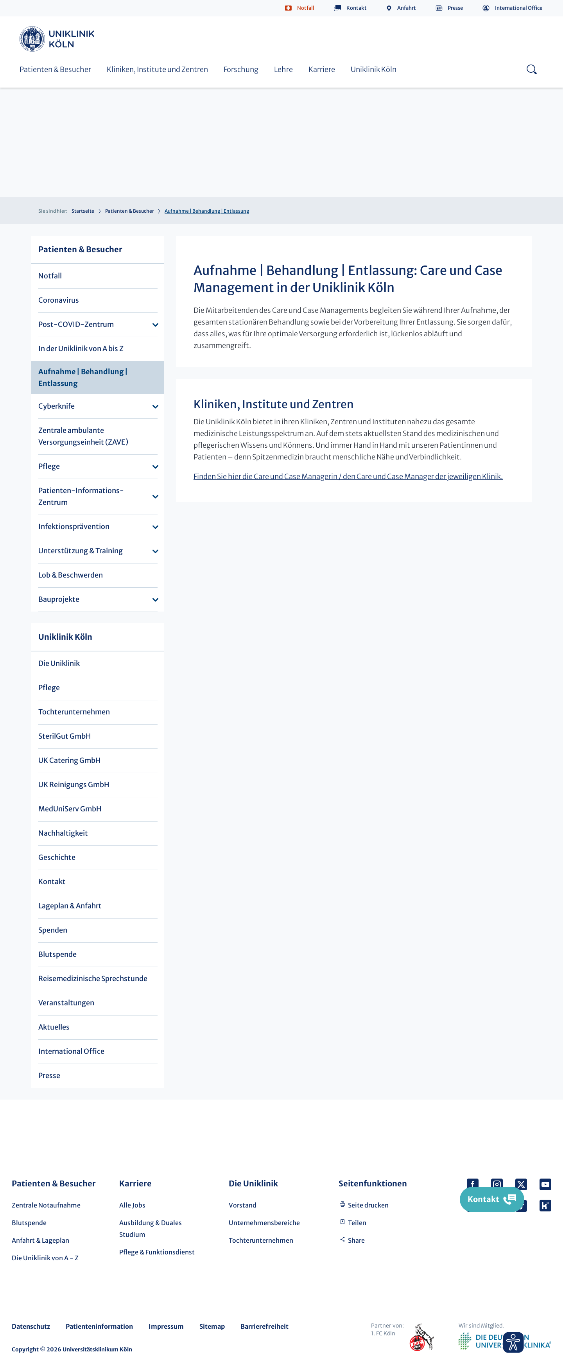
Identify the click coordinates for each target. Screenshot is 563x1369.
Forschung (241, 69)
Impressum (166, 1326)
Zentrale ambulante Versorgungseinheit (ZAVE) (83, 436)
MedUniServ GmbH (70, 808)
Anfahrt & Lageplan (40, 1240)
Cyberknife (56, 406)
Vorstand (242, 1205)
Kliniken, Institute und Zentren (157, 69)
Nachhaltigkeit (63, 833)
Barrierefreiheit (264, 1326)
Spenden (52, 930)
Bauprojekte (58, 599)
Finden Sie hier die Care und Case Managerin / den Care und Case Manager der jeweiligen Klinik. (348, 476)
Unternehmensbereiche (264, 1223)
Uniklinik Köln (58, 39)
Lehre (283, 69)
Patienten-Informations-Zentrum (81, 496)
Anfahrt (406, 8)
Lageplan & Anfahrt (70, 905)
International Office (518, 8)
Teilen (357, 1223)
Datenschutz (31, 1326)
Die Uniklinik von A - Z (45, 1258)
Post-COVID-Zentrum (76, 324)
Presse (455, 8)
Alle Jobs (132, 1205)
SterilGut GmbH (64, 736)
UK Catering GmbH (69, 760)
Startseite (83, 211)
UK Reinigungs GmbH (73, 784)
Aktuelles (54, 1027)
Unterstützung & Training (80, 550)
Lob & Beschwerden (70, 575)
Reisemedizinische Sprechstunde (92, 978)
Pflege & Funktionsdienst (157, 1252)
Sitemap (212, 1326)
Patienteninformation (99, 1326)
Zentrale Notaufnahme (46, 1205)
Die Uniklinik (59, 663)
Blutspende (57, 954)
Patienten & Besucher (55, 69)
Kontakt (356, 8)
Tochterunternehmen (74, 711)
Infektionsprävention (73, 526)
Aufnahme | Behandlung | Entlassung (83, 377)
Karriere (321, 69)
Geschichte (56, 857)
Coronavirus (58, 300)
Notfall (305, 8)
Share (356, 1240)
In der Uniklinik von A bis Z (81, 348)
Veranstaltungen (66, 1002)
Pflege (49, 466)
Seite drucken (368, 1205)
